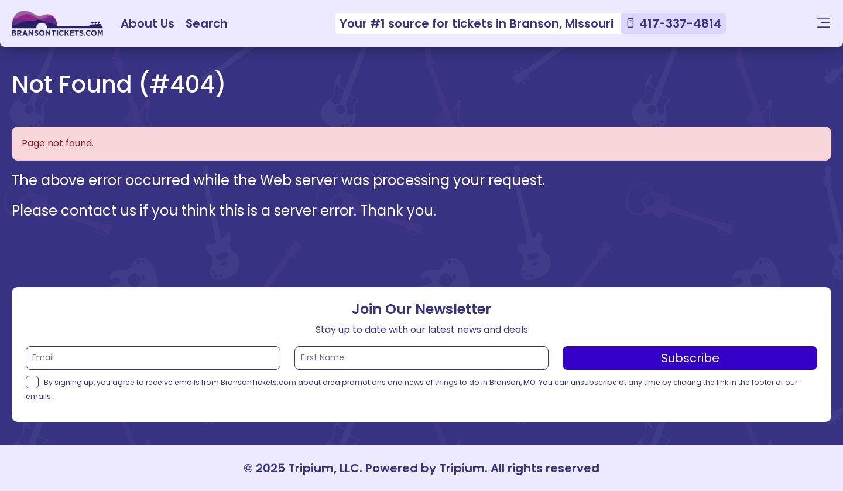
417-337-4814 (680, 23)
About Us (147, 23)
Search (207, 23)
